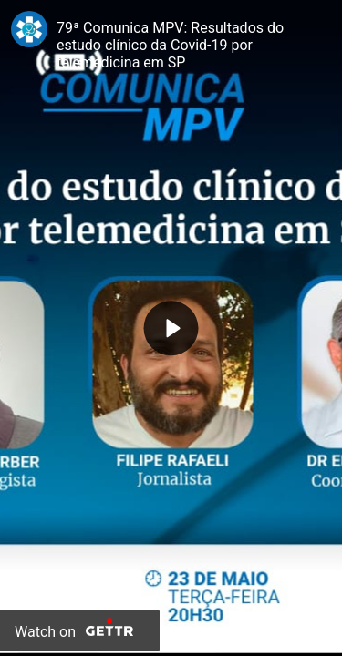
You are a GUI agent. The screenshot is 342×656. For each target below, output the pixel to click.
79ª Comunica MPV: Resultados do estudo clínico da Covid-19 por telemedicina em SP (170, 45)
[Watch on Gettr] (80, 630)
